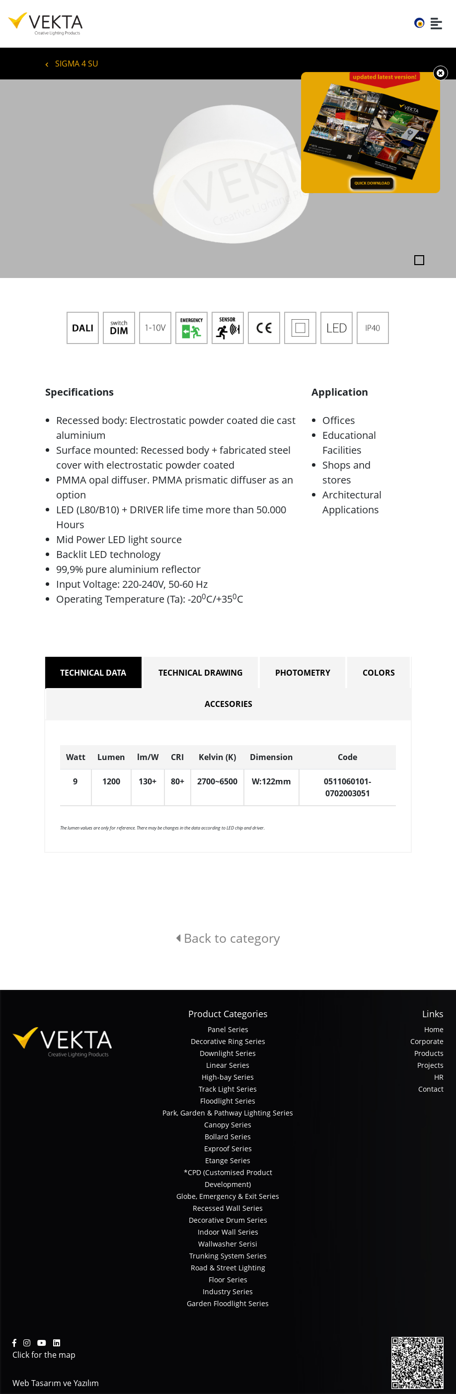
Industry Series (228, 1291)
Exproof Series (228, 1148)
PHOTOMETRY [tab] (302, 672)
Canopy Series (227, 1124)
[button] (34, 178)
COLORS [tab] (379, 672)
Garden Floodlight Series (228, 1303)
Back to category (228, 937)
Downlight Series (228, 1053)
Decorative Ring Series (228, 1041)
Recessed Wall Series (228, 1208)
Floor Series (228, 1279)
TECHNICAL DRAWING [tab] (200, 672)
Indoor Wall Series (228, 1232)
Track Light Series (228, 1089)
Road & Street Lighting (228, 1267)
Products (429, 1053)
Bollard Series (228, 1136)
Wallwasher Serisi (227, 1244)
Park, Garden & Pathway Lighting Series (227, 1112)
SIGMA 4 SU (71, 63)
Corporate (427, 1041)
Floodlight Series (227, 1101)
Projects (430, 1065)
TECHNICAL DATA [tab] (93, 672)
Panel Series (228, 1029)
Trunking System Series (228, 1255)
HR (439, 1077)
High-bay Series (228, 1077)
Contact (431, 1089)
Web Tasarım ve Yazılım (55, 1383)
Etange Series (227, 1160)
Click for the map (44, 1354)
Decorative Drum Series (228, 1220)
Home (434, 1029)
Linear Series (227, 1065)
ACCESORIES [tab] (228, 703)
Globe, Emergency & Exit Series (227, 1196)
